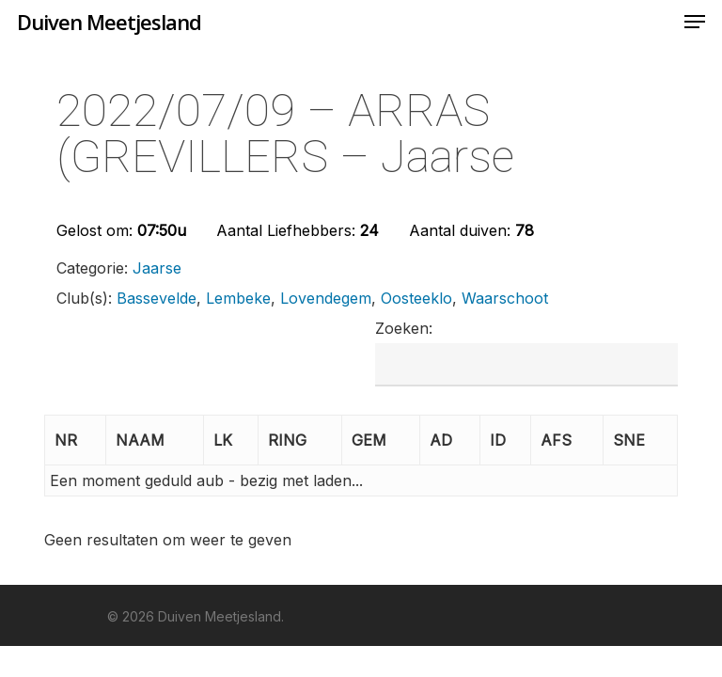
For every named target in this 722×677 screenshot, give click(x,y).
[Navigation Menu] (694, 21)
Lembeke (238, 298)
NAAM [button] (140, 440)
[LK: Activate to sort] (231, 440)
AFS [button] (556, 440)
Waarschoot (505, 298)
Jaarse (157, 268)
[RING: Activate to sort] (300, 440)
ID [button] (498, 440)
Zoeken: (403, 328)
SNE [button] (629, 440)
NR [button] (66, 440)
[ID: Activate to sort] (505, 440)
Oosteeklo (416, 298)
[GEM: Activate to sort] (381, 440)
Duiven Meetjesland (109, 21)
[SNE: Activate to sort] (641, 440)
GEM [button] (369, 440)
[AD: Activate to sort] (450, 440)
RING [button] (287, 440)
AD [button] (441, 440)
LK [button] (222, 440)
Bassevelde (156, 298)
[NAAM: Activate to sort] (155, 440)
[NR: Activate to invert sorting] (75, 440)
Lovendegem (325, 298)
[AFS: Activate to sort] (567, 440)
